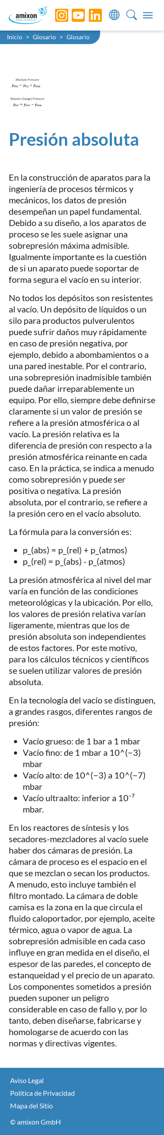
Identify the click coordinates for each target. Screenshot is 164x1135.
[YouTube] (71, 15)
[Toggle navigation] (147, 15)
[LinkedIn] (88, 15)
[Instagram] (55, 15)
